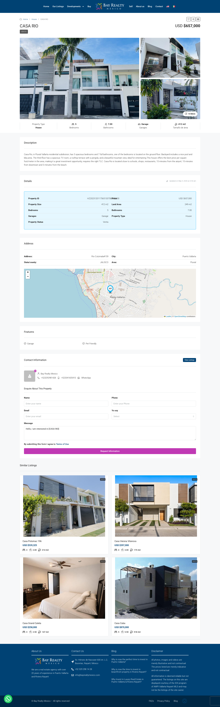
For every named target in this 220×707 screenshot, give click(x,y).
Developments (75, 6)
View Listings (189, 360)
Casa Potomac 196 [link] (32, 541)
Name (27, 398)
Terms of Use (62, 444)
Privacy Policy (163, 701)
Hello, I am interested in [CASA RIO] (110, 433)
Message (28, 423)
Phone (115, 398)
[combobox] (154, 416)
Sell (131, 6)
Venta (24, 32)
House (34, 19)
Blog (150, 6)
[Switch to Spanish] (174, 6)
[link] (64, 506)
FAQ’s (151, 701)
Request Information (110, 451)
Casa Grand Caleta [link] (32, 623)
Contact (159, 6)
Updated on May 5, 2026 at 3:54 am (181, 181)
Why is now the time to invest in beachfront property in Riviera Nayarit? (128, 670)
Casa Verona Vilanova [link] (125, 541)
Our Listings (58, 6)
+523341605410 (68, 378)
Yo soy (115, 410)
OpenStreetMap (180, 316)
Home (46, 6)
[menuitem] (184, 701)
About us (140, 6)
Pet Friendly (91, 343)
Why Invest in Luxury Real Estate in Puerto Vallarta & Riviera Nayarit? (127, 680)
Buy (89, 6)
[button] (188, 19)
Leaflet (167, 316)
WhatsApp (86, 378)
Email (26, 410)
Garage (30, 343)
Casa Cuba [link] (119, 623)
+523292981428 (48, 378)
